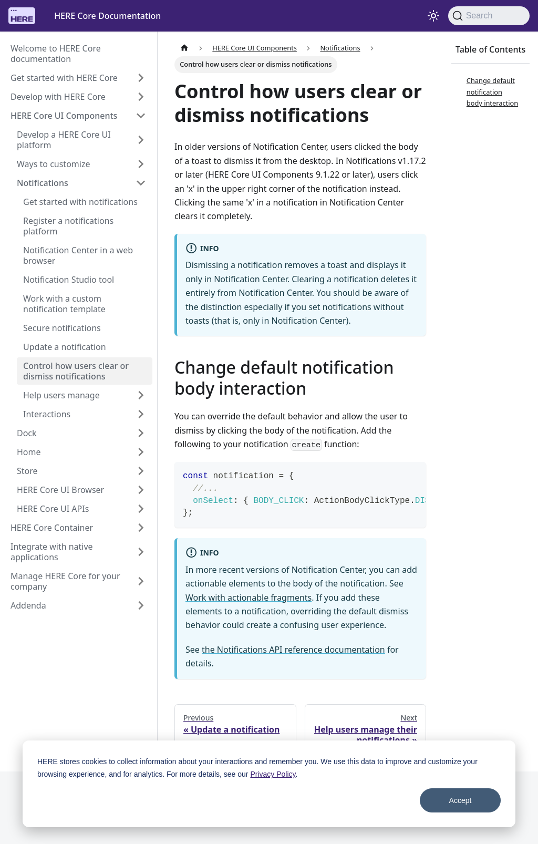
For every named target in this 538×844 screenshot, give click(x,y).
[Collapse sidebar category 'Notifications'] (140, 182)
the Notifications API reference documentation (293, 649)
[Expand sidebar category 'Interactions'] (140, 414)
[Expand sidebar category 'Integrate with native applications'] (140, 551)
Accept (460, 800)
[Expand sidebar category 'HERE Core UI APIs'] (140, 508)
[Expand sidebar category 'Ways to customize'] (140, 164)
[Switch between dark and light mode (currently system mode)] (433, 15)
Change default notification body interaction (492, 91)
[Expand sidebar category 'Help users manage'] (140, 395)
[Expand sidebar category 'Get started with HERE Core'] (140, 77)
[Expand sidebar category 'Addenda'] (140, 605)
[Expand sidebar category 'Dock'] (140, 433)
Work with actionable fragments (248, 597)
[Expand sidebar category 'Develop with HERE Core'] (140, 96)
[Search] (489, 15)
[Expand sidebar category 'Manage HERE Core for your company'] (140, 581)
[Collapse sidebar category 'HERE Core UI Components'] (140, 115)
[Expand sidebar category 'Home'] (140, 452)
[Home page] (184, 48)
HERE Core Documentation (107, 16)
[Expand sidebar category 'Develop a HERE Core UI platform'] (140, 139)
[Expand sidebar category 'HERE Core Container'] (140, 527)
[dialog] (269, 783)
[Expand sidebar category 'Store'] (140, 470)
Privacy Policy (272, 774)
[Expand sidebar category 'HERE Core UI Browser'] (140, 489)
